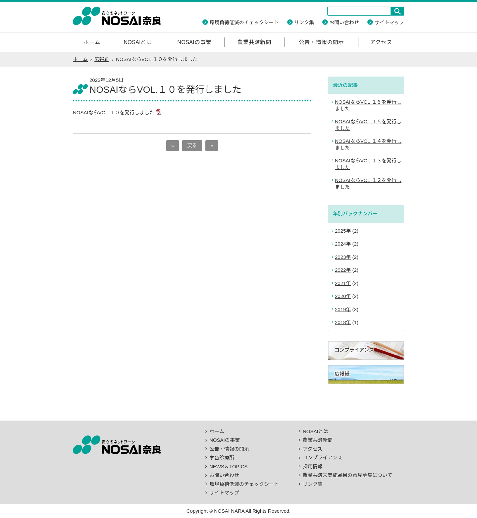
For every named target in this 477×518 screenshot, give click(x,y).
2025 (340, 231)
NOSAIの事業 (194, 42)
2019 (340, 309)
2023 (340, 257)
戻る (192, 145)
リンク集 (304, 22)
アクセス (381, 42)
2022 (340, 270)
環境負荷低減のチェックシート (244, 22)
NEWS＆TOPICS (228, 466)
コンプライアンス (322, 457)
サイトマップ (389, 22)
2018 (340, 322)
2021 (340, 283)
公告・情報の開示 (321, 42)
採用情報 (313, 466)
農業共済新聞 (254, 42)
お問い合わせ (344, 22)
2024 (340, 244)
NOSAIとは (138, 42)
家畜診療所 (221, 457)
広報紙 (101, 59)
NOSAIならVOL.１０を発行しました (113, 112)
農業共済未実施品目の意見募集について (347, 475)
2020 (340, 296)
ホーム (91, 42)
